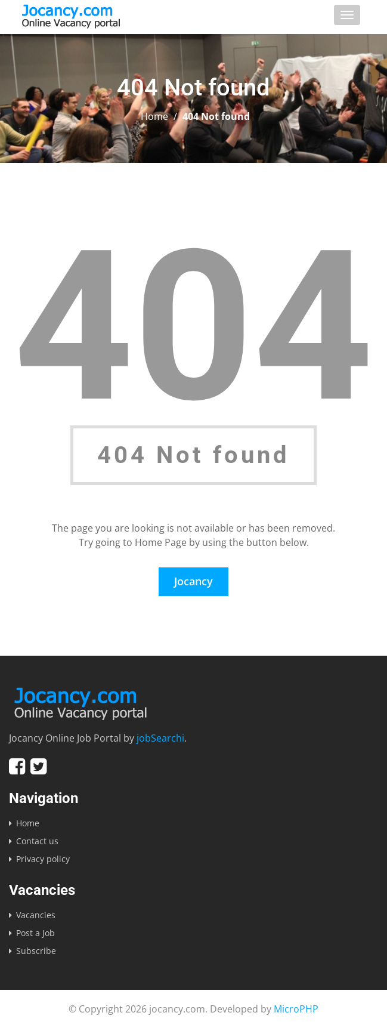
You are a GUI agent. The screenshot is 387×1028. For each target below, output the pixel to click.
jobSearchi (160, 738)
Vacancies (35, 915)
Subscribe (36, 950)
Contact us (37, 841)
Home (154, 116)
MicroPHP (296, 1008)
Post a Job (35, 933)
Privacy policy (43, 859)
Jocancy (193, 581)
